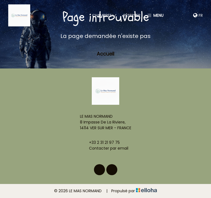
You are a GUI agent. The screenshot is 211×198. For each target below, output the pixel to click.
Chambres (104, 15)
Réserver (131, 15)
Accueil (105, 53)
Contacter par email (105, 148)
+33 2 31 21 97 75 (101, 142)
